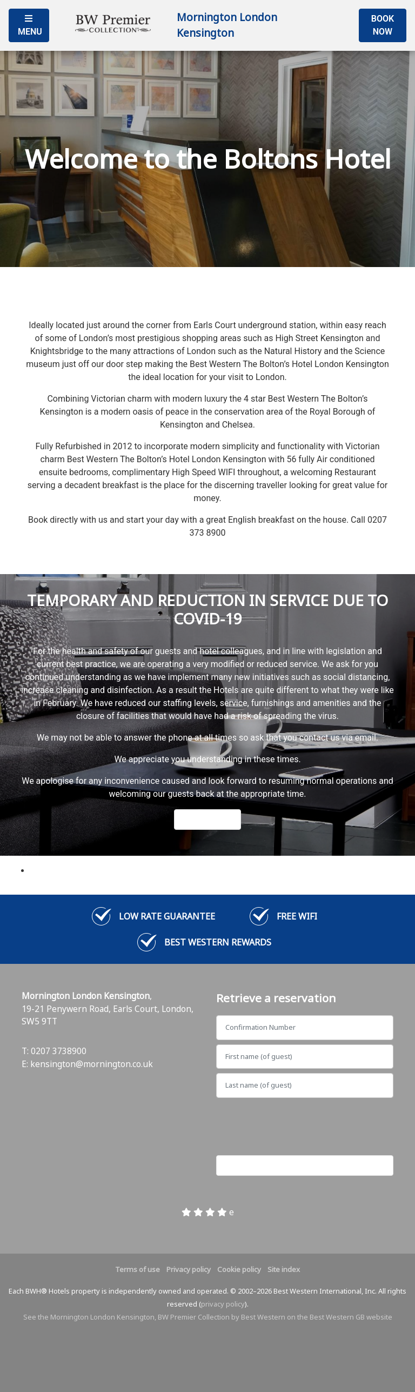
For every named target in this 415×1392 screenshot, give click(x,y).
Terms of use (137, 1269)
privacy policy (223, 1304)
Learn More (207, 819)
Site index (283, 1269)
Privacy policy (188, 1269)
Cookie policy (239, 1269)
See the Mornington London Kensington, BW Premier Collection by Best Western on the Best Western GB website (207, 1317)
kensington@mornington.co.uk (91, 1064)
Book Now (382, 25)
